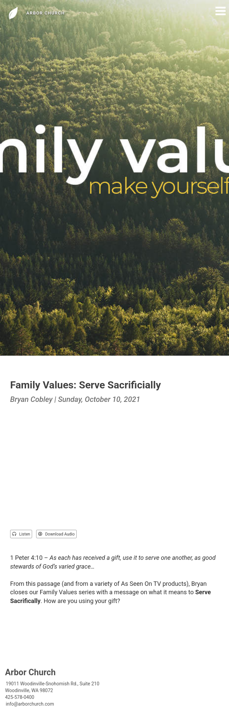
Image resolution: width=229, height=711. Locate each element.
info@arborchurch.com (30, 704)
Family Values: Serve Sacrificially (85, 385)
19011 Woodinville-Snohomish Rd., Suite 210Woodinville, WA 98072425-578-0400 (52, 690)
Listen (21, 534)
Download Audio (56, 534)
